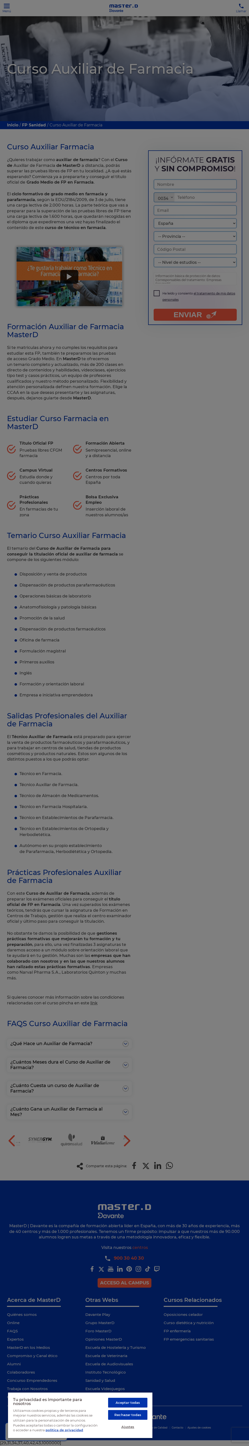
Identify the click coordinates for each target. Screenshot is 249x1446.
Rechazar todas (127, 1415)
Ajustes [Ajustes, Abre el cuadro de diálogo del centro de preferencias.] (127, 1427)
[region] (80, 1415)
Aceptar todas (128, 1403)
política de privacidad (64, 1430)
